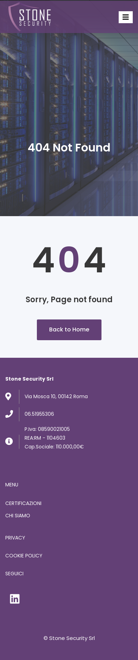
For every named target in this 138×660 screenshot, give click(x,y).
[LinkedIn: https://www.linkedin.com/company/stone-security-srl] (14, 598)
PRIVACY (15, 537)
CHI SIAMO (17, 515)
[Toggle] (126, 17)
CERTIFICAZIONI (23, 503)
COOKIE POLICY (23, 555)
